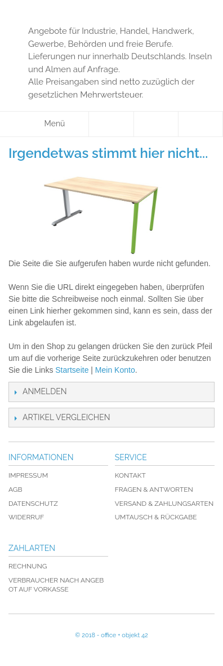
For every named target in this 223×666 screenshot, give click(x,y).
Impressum (28, 475)
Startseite (71, 369)
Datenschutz (33, 504)
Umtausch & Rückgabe (156, 517)
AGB (15, 489)
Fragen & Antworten (154, 489)
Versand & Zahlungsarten (164, 504)
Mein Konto (115, 369)
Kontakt (130, 475)
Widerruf (26, 517)
